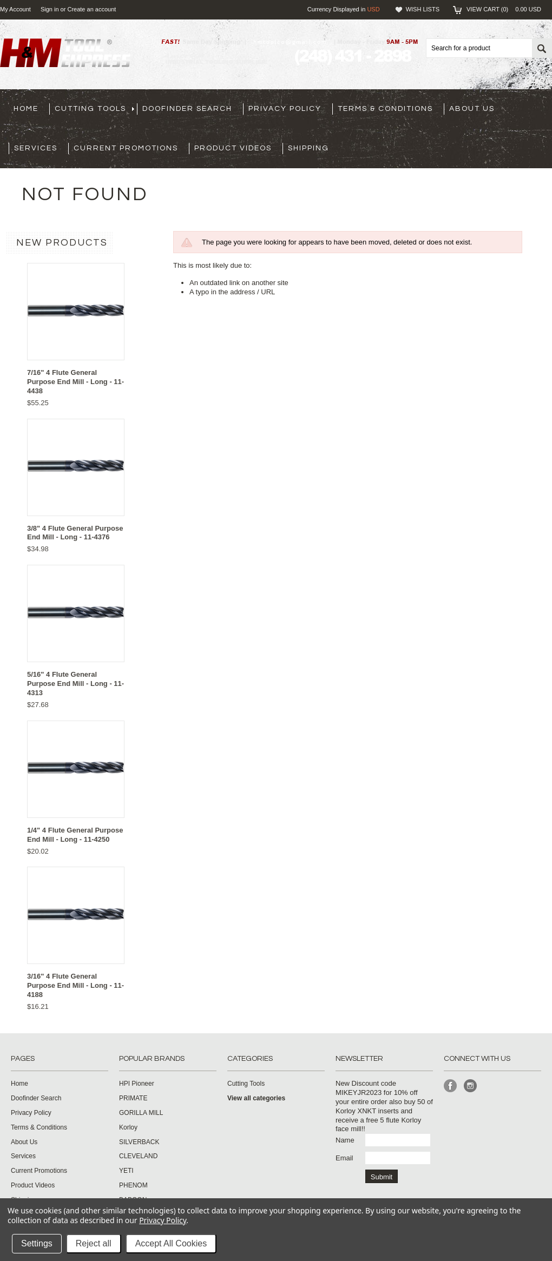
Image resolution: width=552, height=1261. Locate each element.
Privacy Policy (162, 1220)
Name (345, 1140)
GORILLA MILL (141, 1113)
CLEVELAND (138, 1156)
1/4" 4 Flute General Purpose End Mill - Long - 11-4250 (75, 834)
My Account (15, 9)
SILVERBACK (139, 1142)
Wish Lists (422, 9)
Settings (36, 1243)
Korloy (128, 1127)
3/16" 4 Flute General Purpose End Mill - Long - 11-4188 (75, 985)
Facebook (450, 1086)
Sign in (50, 9)
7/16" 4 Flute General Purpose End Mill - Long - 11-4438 (75, 381)
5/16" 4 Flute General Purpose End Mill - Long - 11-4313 (75, 683)
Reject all (93, 1243)
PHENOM (133, 1185)
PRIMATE (133, 1098)
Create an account (91, 9)
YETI (126, 1170)
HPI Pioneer (136, 1083)
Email (344, 1158)
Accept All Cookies (171, 1243)
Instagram (470, 1086)
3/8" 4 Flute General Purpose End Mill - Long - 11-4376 (75, 533)
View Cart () (503, 9)
